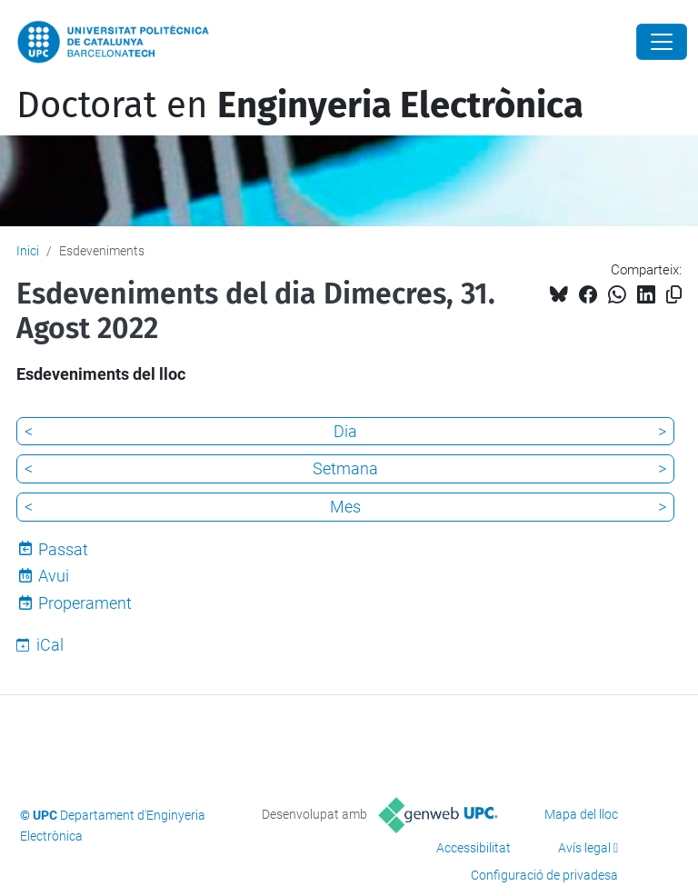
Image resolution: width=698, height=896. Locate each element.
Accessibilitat (473, 848)
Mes (345, 506)
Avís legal (584, 848)
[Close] (661, 42)
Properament (85, 602)
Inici (27, 251)
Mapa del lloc (581, 814)
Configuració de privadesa (544, 875)
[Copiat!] (674, 294)
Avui (53, 575)
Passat (63, 549)
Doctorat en (299, 105)
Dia (345, 431)
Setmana (345, 468)
